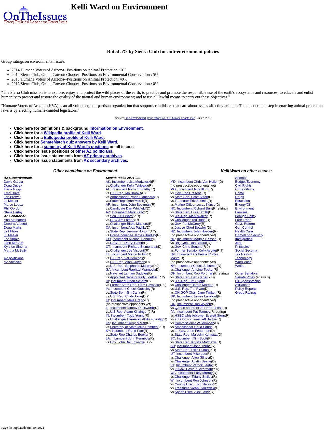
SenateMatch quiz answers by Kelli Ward (78, 142)
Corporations (244, 189)
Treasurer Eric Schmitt (191, 201)
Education (242, 201)
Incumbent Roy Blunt (193, 189)
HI (107, 281)
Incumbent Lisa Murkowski (131, 182)
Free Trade (243, 220)
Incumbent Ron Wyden (194, 304)
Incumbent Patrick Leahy (194, 365)
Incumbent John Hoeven (195, 231)
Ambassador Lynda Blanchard (132, 197)
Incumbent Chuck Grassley (131, 289)
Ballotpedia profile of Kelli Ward (74, 137)
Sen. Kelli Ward (121, 216)
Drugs (239, 197)
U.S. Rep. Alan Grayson (127, 262)
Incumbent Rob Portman (195, 273)
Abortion (241, 178)
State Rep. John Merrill (127, 201)
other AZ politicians (93, 151)
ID (107, 300)
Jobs (238, 243)
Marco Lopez (13, 204)
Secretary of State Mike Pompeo (134, 327)
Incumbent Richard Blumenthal (134, 247)
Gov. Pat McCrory (188, 224)
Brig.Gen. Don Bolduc (191, 243)
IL (107, 308)
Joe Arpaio (11, 239)
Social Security (246, 250)
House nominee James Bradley (133, 235)
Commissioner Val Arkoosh (194, 323)
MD (172, 182)
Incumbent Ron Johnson (194, 380)
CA (108, 227)
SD (172, 346)
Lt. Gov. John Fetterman (192, 331)
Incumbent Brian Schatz (128, 281)
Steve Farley (13, 212)
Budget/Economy (247, 182)
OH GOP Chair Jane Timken (195, 292)
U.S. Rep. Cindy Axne (126, 296)
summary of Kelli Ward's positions (76, 147)
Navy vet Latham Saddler (128, 273)
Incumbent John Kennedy (130, 338)
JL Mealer (11, 201)
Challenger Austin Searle (193, 361)
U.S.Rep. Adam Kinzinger (128, 312)
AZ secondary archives (105, 160)
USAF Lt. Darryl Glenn (126, 243)
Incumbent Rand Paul (128, 331)
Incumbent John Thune (194, 346)
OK (172, 296)
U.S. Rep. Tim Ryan (189, 289)
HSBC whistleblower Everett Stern (200, 315)
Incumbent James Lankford (197, 296)
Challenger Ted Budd (190, 220)
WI (172, 380)
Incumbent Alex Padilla (129, 227)
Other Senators (246, 273)
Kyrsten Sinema (15, 247)
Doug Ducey (13, 185)
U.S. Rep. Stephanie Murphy (131, 266)
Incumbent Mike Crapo (127, 300)
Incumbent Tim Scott (192, 338)
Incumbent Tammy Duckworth (132, 308)
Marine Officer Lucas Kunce (195, 204)
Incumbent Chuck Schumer (197, 266)
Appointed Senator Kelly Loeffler (133, 277)
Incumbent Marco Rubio (129, 254)
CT (108, 247)
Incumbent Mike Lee (191, 354)
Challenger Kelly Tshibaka (129, 185)
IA (107, 289)
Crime (239, 193)
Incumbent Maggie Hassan (196, 239)
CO (108, 239)
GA (108, 269)
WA (172, 373)
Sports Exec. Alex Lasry (192, 392)
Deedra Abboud (15, 224)
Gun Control (244, 227)
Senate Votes (245, 277)
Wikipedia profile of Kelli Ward (72, 133)
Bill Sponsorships (248, 281)
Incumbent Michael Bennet (132, 239)
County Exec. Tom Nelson (194, 384)
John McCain (13, 243)
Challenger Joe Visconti (127, 250)
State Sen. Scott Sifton (191, 197)
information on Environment (116, 128)
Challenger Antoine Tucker (194, 269)
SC (172, 338)
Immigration (243, 239)
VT (172, 365)
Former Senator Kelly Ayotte (195, 250)
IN (107, 315)
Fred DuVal (12, 193)
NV (172, 254)
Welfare (241, 266)
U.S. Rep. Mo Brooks (125, 193)
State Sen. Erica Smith (191, 212)
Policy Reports (245, 289)
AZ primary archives (103, 156)
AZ (108, 212)
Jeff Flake (11, 231)
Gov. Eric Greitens (188, 193)
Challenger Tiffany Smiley (193, 376)
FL (108, 254)
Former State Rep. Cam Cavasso (134, 285)
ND (172, 231)
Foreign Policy (245, 216)
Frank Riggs (13, 189)
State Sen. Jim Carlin (125, 292)
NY (172, 266)
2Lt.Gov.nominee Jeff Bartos (195, 319)
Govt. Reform (245, 224)
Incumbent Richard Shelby (131, 189)
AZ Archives (12, 262)
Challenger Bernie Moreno (194, 285)
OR (172, 304)
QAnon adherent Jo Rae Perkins (198, 308)
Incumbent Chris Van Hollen (198, 182)
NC (172, 208)
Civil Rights (243, 185)
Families (241, 212)
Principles (242, 247)
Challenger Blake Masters (129, 224)
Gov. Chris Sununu (188, 247)
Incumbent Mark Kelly (128, 212)
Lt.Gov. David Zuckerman (193, 369)
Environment (244, 208)
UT (172, 354)
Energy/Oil (243, 204)
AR (108, 204)
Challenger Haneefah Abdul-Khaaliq (136, 319)
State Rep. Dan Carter (191, 277)
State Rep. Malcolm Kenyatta (196, 334)
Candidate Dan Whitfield (128, 208)
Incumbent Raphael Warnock (133, 269)
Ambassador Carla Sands (193, 327)
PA (172, 312)
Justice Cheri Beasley (191, 227)
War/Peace (243, 262)
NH (172, 239)
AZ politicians (13, 258)
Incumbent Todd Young (128, 315)
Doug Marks (13, 227)
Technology (243, 258)
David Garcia (13, 182)
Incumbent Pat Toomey (193, 312)
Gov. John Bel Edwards (127, 342)
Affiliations (242, 285)
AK (108, 182)
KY (108, 331)
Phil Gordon (12, 208)
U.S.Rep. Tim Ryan (189, 281)
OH (172, 273)
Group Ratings (245, 292)
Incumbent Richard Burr (194, 208)
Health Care (244, 231)
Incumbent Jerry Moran (129, 323)
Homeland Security (249, 235)
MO (173, 189)
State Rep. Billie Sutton (192, 350)
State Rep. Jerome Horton (129, 231)
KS (108, 323)
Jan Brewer (12, 197)
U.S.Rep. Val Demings (126, 258)
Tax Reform (243, 254)
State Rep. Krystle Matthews (195, 342)
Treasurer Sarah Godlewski (195, 388)
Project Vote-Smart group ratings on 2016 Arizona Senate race (160, 118)
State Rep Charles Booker (129, 334)
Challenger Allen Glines (192, 357)
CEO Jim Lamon (122, 220)
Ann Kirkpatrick (15, 220)
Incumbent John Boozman (131, 204)
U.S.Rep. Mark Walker (191, 216)
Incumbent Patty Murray (195, 373)
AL (108, 189)
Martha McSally (15, 250)
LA (108, 338)
